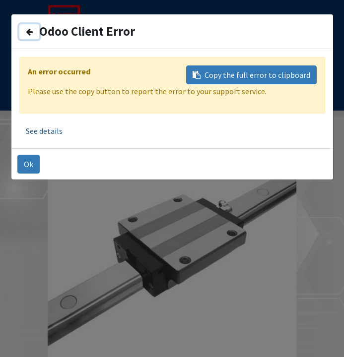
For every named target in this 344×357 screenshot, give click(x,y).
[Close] (29, 31)
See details (44, 131)
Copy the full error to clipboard (251, 75)
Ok (28, 164)
